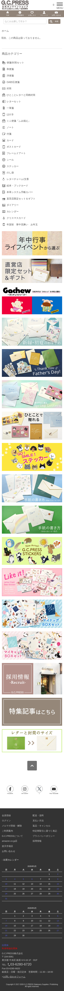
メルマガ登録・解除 (12, 825)
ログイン (6, 820)
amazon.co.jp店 (9, 841)
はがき (10, 114)
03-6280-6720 (21, 964)
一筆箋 (10, 108)
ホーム (5, 30)
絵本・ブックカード (17, 185)
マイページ (44, 15)
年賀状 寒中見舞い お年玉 (22, 224)
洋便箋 (10, 75)
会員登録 (6, 815)
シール (10, 159)
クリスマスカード (16, 218)
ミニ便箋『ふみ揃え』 (19, 120)
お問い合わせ (8, 851)
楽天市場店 (7, 846)
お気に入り (32, 15)
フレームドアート (16, 153)
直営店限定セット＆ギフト (21, 198)
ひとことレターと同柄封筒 (21, 95)
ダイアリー (13, 205)
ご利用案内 (7, 831)
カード (10, 140)
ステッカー (13, 166)
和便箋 (10, 69)
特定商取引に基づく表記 (45, 831)
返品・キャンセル (41, 825)
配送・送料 (38, 815)
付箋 (9, 133)
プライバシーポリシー (44, 836)
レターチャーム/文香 (18, 179)
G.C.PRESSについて (12, 836)
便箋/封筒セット (15, 62)
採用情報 (37, 841)
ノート (10, 127)
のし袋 (10, 172)
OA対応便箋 (13, 82)
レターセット (14, 101)
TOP (7, 15)
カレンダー (13, 211)
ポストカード (14, 146)
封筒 (9, 88)
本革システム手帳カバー (20, 192)
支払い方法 (38, 820)
